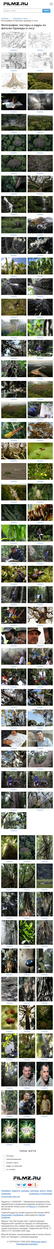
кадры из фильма (14, 1166)
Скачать (14, 50)
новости (16, 1191)
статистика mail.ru (10, 1197)
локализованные (13, 1159)
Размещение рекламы (27, 1244)
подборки (6, 1194)
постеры (10, 1156)
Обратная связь (38, 1242)
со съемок (10, 1169)
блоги (43, 1191)
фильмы (25, 1191)
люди (49, 1191)
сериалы (34, 1191)
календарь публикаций (40, 1194)
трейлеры (6, 1191)
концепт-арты (12, 1163)
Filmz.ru (32, 1207)
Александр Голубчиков (12, 1215)
